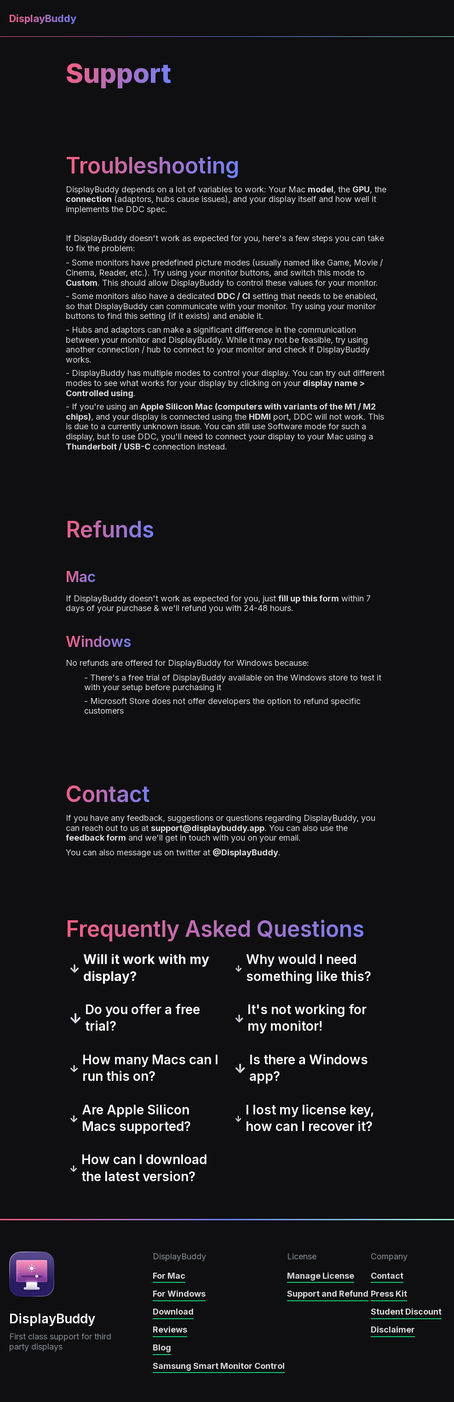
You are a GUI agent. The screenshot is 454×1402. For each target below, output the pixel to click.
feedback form (96, 837)
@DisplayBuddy (245, 852)
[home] (41, 18)
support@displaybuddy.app (207, 828)
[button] (436, 19)
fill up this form (308, 598)
